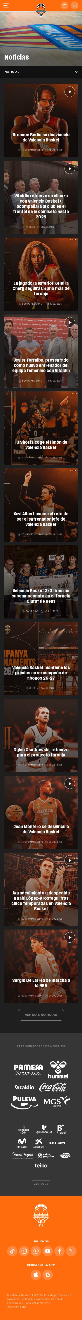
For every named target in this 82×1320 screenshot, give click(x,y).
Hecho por (17, 1307)
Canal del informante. (37, 1303)
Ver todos (41, 1183)
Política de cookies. (32, 1299)
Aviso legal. (51, 1295)
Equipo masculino (30, 150)
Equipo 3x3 (31, 611)
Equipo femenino (31, 304)
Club (31, 227)
